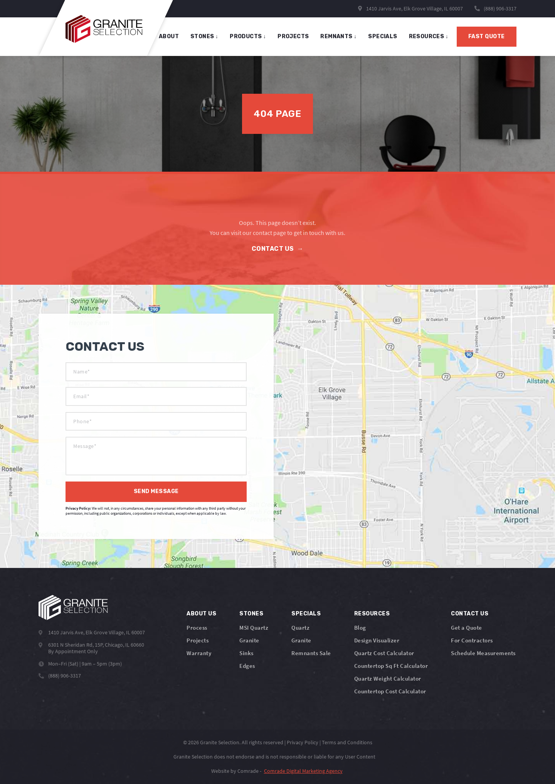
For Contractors (472, 640)
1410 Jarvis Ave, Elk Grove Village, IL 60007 (410, 8)
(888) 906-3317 (500, 8)
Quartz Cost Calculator (384, 653)
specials (382, 36)
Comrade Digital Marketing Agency (303, 770)
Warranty (199, 653)
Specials (306, 613)
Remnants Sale (311, 653)
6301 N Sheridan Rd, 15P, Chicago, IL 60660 (96, 644)
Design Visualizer (377, 640)
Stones (251, 613)
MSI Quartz (253, 627)
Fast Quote (486, 36)
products (248, 36)
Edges (247, 665)
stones (204, 36)
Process (197, 627)
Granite (249, 640)
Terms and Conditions (347, 742)
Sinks (246, 653)
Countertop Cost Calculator (390, 691)
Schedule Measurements (483, 653)
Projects (198, 640)
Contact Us (278, 248)
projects (293, 36)
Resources (428, 36)
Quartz (300, 627)
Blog (360, 627)
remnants (338, 36)
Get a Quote (466, 627)
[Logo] (73, 607)
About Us (201, 613)
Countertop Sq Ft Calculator (391, 665)
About (169, 36)
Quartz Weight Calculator (387, 678)
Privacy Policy (302, 742)
